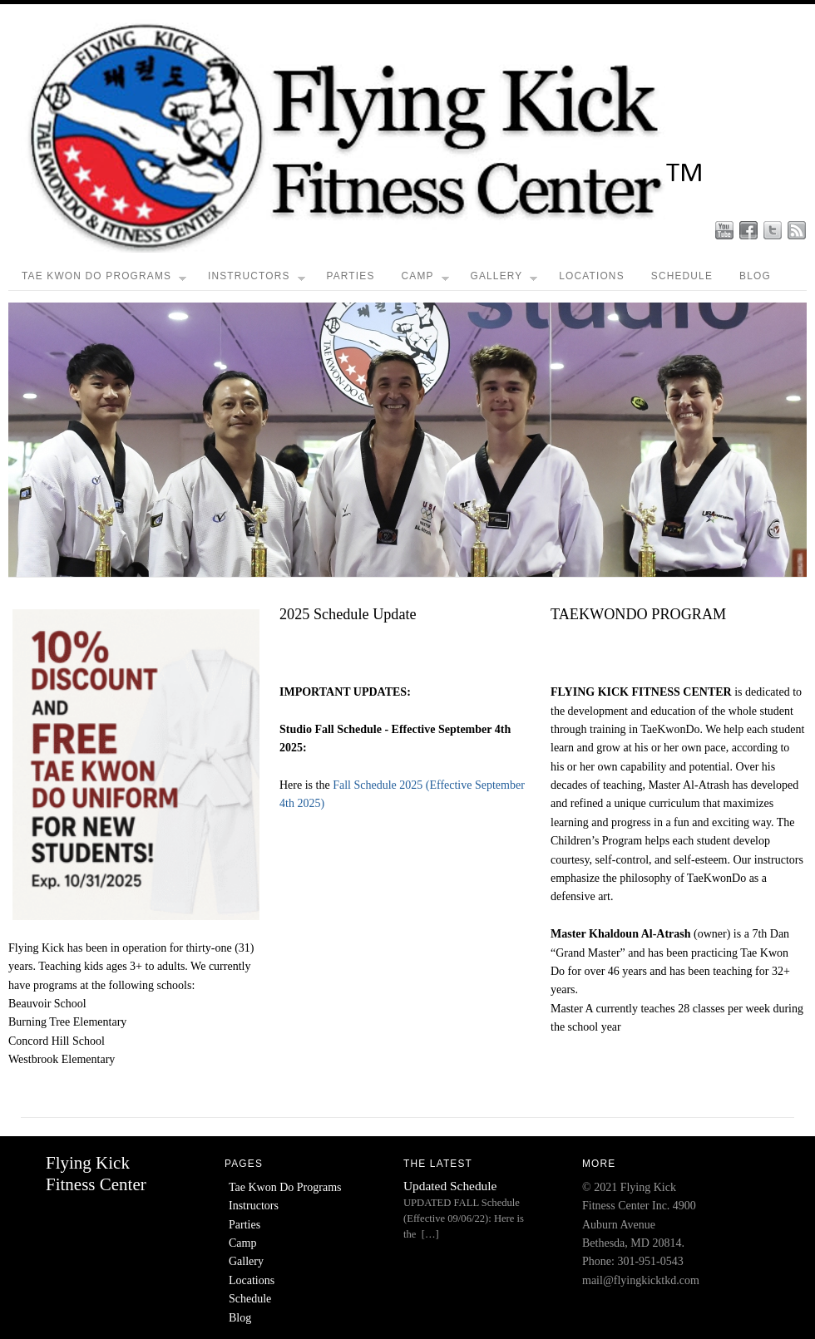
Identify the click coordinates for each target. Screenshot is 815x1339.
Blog (755, 276)
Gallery (503, 280)
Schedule (682, 276)
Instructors (256, 280)
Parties (350, 276)
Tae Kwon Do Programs (104, 280)
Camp (425, 280)
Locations (592, 276)
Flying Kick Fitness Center (96, 1173)
